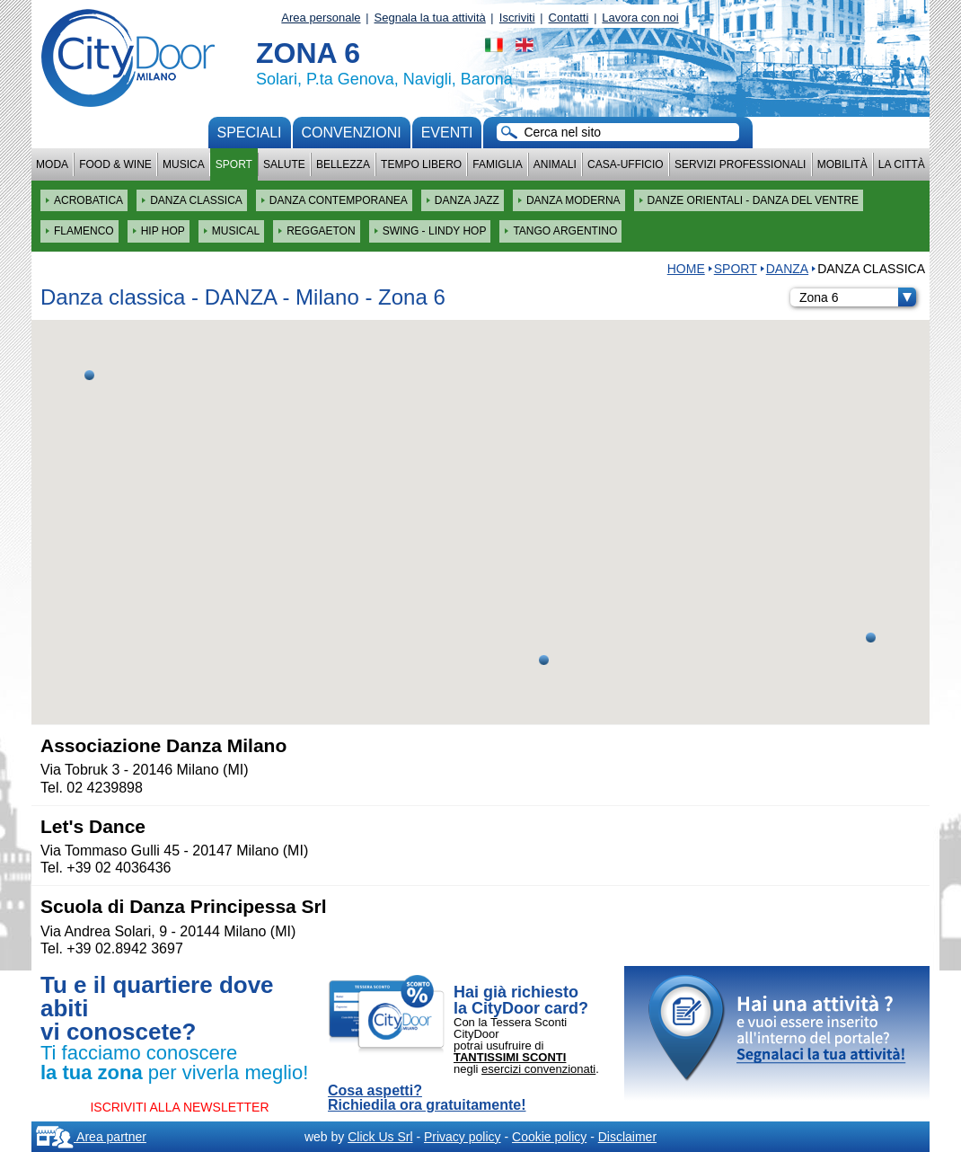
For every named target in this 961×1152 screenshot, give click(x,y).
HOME (686, 268)
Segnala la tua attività (430, 17)
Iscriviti (517, 17)
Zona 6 (857, 297)
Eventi (447, 132)
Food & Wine (115, 164)
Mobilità (842, 164)
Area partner (91, 1137)
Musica (184, 164)
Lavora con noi (640, 17)
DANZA (787, 268)
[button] (544, 660)
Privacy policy (462, 1137)
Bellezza (343, 164)
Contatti (569, 17)
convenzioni (351, 132)
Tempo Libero (421, 164)
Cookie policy (549, 1137)
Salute (284, 164)
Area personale (320, 17)
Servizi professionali (740, 164)
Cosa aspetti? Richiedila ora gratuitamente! (427, 1098)
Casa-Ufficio (625, 164)
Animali (555, 164)
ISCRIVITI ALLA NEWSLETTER (179, 1107)
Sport (234, 164)
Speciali (249, 132)
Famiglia (497, 164)
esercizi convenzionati (538, 1069)
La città (901, 164)
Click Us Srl (380, 1137)
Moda (52, 164)
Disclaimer (627, 1137)
